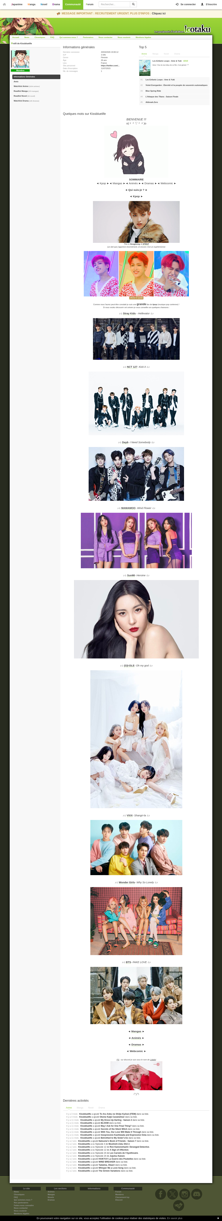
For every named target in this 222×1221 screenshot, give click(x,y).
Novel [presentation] (90, 1108)
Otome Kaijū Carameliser (112, 1117)
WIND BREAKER (107, 1162)
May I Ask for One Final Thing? (116, 1126)
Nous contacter (105, 37)
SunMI (131, 575)
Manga (31, 4)
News (26, 37)
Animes (51, 1192)
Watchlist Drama (26, 101)
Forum (89, 4)
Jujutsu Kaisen (117, 1156)
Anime (144, 54)
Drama (56, 4)
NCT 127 (132, 366)
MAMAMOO (128, 508)
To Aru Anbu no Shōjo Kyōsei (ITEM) (118, 1114)
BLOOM (105, 1123)
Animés (136, 1037)
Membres (119, 1194)
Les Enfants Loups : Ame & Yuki (160, 80)
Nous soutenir (124, 37)
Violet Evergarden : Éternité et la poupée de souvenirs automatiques (177, 85)
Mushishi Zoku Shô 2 (119, 1144)
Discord (118, 1200)
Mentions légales (143, 37)
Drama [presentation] (102, 1108)
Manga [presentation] (80, 1108)
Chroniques (40, 37)
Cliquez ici (159, 13)
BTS (128, 962)
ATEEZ (146, 244)
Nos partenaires (21, 1203)
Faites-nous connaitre (24, 1205)
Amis (16, 81)
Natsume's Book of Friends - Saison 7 (117, 1141)
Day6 (125, 442)
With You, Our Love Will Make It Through (121, 1132)
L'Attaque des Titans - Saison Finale (162, 97)
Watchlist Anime (27, 86)
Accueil (15, 37)
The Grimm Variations (110, 1171)
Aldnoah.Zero (152, 102)
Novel (44, 4)
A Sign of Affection (119, 1150)
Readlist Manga (26, 91)
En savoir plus (174, 1218)
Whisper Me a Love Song (111, 1168)
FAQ (52, 37)
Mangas (136, 1031)
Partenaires (88, 37)
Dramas (136, 1044)
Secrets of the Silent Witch (114, 1129)
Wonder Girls (127, 882)
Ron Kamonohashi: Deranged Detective (129, 1147)
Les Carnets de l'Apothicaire (124, 1153)
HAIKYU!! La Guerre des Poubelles (116, 1159)
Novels (51, 1197)
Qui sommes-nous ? (68, 37)
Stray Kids (129, 313)
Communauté (73, 4)
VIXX (130, 815)
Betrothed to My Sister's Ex (114, 1138)
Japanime (17, 4)
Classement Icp (122, 1197)
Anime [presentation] (69, 1108)
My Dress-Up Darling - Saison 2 (117, 1120)
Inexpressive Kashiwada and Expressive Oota (123, 1135)
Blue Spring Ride (153, 91)
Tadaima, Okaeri (107, 1165)
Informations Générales (24, 77)
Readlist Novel (24, 96)
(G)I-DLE (129, 665)
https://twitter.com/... (110, 66)
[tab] (69, 1108)
